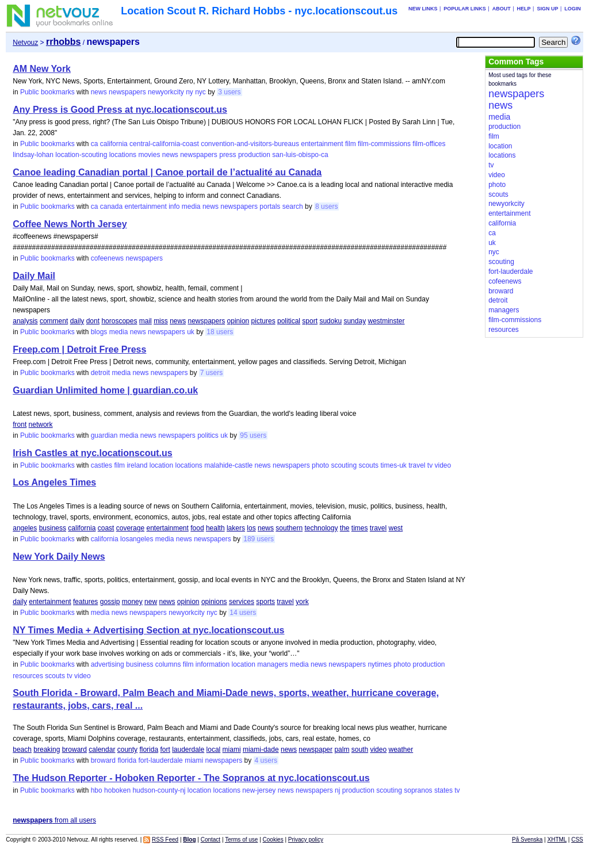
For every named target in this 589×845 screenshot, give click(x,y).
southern (289, 528)
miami (232, 749)
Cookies (273, 839)
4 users (266, 760)
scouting (344, 465)
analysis (25, 321)
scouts (368, 465)
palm (341, 749)
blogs (99, 332)
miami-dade (261, 749)
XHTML (557, 839)
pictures (263, 321)
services (241, 602)
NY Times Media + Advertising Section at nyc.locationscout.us (148, 630)
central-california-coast (164, 144)
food (197, 528)
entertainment (322, 144)
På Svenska (527, 839)
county (127, 749)
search (292, 206)
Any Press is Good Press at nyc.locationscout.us (120, 109)
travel (416, 465)
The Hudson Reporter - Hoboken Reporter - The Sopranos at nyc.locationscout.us (191, 778)
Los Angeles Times (54, 482)
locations (122, 155)
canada (111, 206)
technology (321, 528)
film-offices (428, 144)
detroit (100, 373)
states (443, 790)
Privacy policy (305, 839)
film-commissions (384, 144)
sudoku (330, 321)
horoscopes (119, 321)
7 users (211, 373)
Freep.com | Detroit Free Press (79, 349)
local (213, 749)
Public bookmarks (47, 92)
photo (320, 465)
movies (149, 155)
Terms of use (241, 839)
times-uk (393, 465)
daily (77, 321)
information (213, 664)
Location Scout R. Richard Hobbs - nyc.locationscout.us (259, 11)
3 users (229, 92)
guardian (104, 435)
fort (165, 749)
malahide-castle (228, 465)
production (254, 155)
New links (423, 9)
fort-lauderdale (160, 760)
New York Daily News (59, 556)
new (150, 602)
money (132, 602)
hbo (96, 790)
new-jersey (259, 790)
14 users (243, 613)
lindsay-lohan (33, 155)
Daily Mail (34, 276)
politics (208, 435)
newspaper (315, 749)
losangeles (136, 539)
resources (28, 676)
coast (106, 528)
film (350, 144)
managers (272, 664)
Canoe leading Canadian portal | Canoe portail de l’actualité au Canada (167, 172)
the (345, 528)
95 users (253, 435)
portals (269, 206)
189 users (258, 539)
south (359, 749)
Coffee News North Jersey (70, 224)
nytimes (379, 664)
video (443, 465)
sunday (354, 321)
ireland (137, 465)
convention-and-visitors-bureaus (250, 144)
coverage (130, 528)
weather (400, 749)
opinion (238, 321)
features (85, 602)
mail (145, 321)
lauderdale (188, 749)
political (288, 321)
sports (265, 602)
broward (74, 749)
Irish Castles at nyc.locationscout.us (92, 453)
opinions (214, 602)
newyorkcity (166, 92)
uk (190, 332)
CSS (577, 839)
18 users (219, 332)
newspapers (127, 92)
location (161, 465)
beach (22, 749)
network (41, 424)
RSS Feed (165, 839)
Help (524, 9)
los (251, 528)
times (359, 528)
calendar (102, 749)
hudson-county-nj (158, 790)
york (302, 602)
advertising (107, 664)
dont (93, 321)
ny (189, 92)
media (191, 206)
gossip (110, 602)
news (99, 92)
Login (572, 9)
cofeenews (107, 258)
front (19, 424)
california (114, 144)
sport (310, 321)
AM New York (42, 69)
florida (148, 749)
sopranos (418, 790)
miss (161, 321)
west (396, 528)
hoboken (117, 790)
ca (94, 144)
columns (168, 664)
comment (54, 321)
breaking (46, 749)
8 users (326, 206)
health (215, 528)
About (501, 9)
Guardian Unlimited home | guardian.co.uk (105, 390)
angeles (25, 528)
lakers (236, 528)
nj (337, 790)
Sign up (547, 9)
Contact (210, 839)
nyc (200, 92)
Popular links (464, 9)
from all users (54, 820)
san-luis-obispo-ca (300, 155)
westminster (386, 321)
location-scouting (81, 155)
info (174, 206)
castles (101, 465)
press (227, 155)
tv (430, 465)
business (52, 528)
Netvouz (25, 43)
